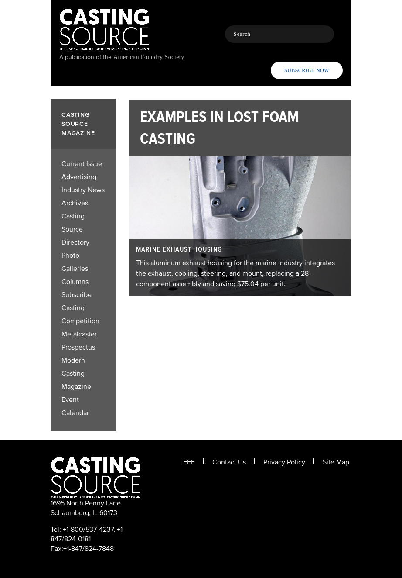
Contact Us (229, 462)
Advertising (78, 177)
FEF (189, 462)
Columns (75, 281)
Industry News (83, 190)
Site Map (336, 462)
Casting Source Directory (75, 229)
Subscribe (76, 295)
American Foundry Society (148, 57)
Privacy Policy (284, 462)
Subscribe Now (306, 70)
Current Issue (81, 163)
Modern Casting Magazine (76, 373)
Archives (74, 203)
